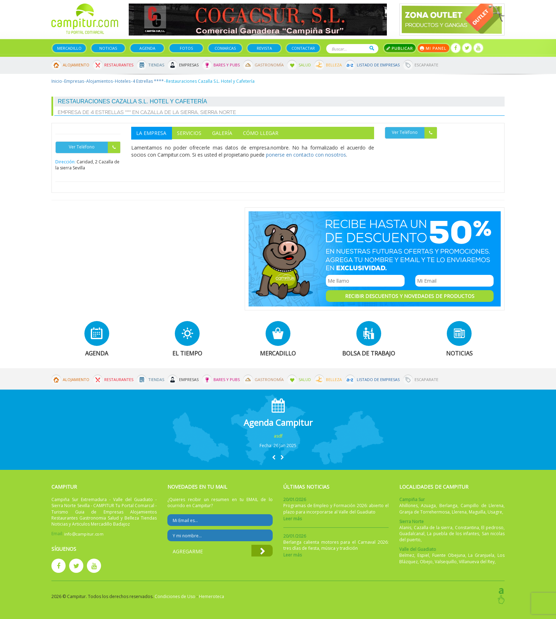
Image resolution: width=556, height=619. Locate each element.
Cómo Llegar (260, 133)
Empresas (189, 64)
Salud (305, 64)
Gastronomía (269, 64)
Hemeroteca (211, 596)
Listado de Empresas (378, 64)
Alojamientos (99, 81)
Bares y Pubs (226, 64)
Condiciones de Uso (175, 596)
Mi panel (433, 48)
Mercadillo (69, 48)
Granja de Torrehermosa (424, 512)
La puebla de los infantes (453, 534)
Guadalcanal (411, 534)
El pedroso (492, 528)
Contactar (303, 48)
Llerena (459, 512)
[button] (273, 457)
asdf (278, 436)
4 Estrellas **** (148, 81)
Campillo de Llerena (482, 506)
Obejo (426, 562)
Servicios (189, 133)
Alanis (405, 528)
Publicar (400, 48)
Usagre (495, 512)
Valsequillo (446, 562)
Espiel (423, 555)
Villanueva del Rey (477, 562)
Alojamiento (76, 64)
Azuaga (428, 506)
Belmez (406, 555)
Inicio (56, 81)
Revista (264, 48)
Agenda (147, 48)
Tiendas (156, 64)
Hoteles (122, 81)
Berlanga (448, 506)
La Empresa (151, 133)
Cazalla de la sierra (433, 528)
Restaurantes (118, 64)
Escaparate (426, 64)
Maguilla (477, 512)
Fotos (186, 48)
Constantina (467, 528)
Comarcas (225, 48)
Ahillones (408, 506)
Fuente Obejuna (448, 555)
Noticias (108, 48)
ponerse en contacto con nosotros (306, 154)
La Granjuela (481, 555)
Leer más (292, 519)
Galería (222, 133)
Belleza (334, 64)
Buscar (371, 48)
